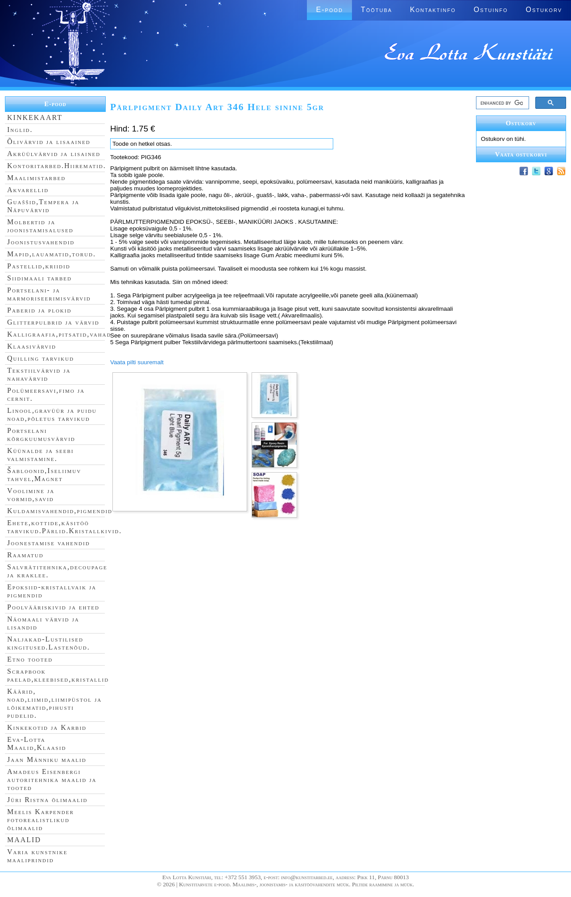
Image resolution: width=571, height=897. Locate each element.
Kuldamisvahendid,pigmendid (59, 510)
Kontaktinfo (433, 9)
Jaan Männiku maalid (47, 759)
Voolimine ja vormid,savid (30, 494)
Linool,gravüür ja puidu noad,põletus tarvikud (52, 414)
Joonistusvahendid (40, 242)
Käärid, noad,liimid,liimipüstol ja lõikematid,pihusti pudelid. (54, 703)
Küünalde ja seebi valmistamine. (40, 454)
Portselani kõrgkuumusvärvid (41, 434)
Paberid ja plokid (39, 310)
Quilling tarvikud (40, 358)
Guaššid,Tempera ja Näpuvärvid (43, 206)
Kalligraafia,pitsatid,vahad (59, 334)
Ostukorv (544, 9)
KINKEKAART (34, 117)
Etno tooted (30, 659)
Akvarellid (28, 189)
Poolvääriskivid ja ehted (53, 607)
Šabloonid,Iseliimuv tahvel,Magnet (44, 474)
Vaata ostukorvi (521, 154)
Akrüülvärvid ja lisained (53, 153)
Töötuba (376, 9)
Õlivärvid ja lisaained (49, 141)
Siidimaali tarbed (39, 278)
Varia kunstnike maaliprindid (37, 856)
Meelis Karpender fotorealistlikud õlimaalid (40, 819)
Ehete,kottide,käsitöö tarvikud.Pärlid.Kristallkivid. (64, 527)
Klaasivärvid (31, 346)
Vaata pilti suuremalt (137, 362)
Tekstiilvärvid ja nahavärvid (38, 374)
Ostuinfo (491, 9)
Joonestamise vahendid (48, 543)
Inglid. (20, 129)
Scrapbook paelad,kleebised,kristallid (58, 675)
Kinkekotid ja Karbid (47, 727)
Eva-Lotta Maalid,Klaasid (36, 743)
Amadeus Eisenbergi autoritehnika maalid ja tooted (51, 779)
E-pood (329, 9)
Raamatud (25, 555)
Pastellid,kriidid (38, 266)
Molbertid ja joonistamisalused (40, 226)
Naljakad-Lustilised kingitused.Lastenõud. (48, 643)
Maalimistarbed (36, 177)
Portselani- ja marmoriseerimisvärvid (49, 294)
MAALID (24, 840)
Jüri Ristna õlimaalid (47, 799)
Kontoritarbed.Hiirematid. (56, 165)
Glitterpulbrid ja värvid (53, 322)
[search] (501, 103)
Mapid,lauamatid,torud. (51, 254)
